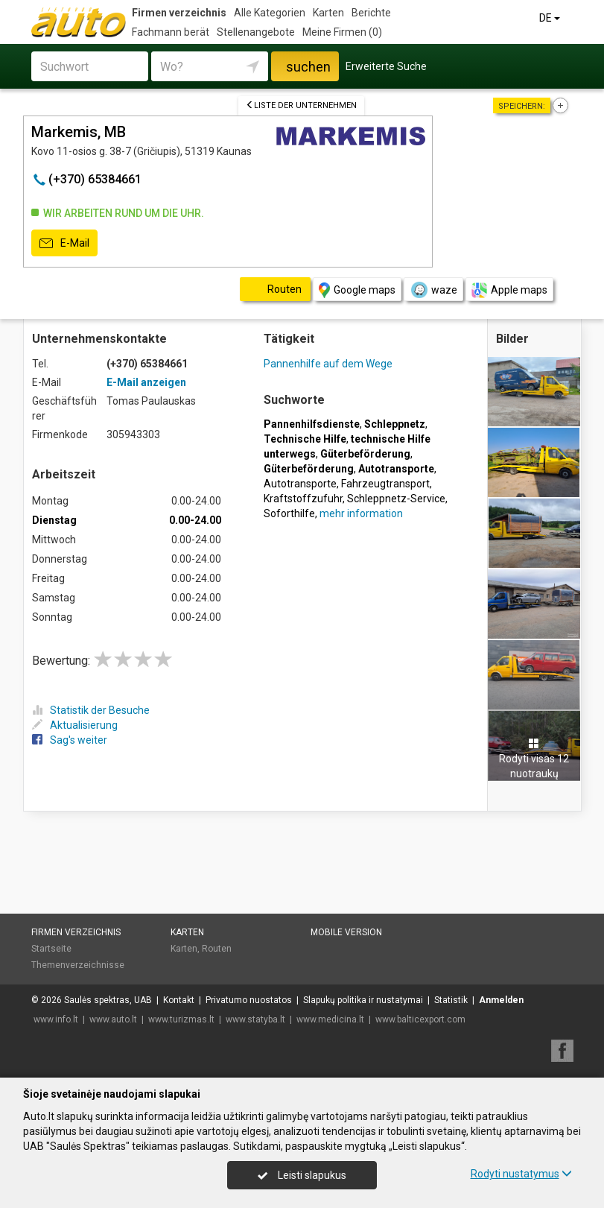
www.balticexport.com (420, 1019)
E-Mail (64, 243)
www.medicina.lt (330, 1019)
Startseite (51, 948)
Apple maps (509, 290)
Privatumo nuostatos (249, 1000)
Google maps (357, 290)
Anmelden (501, 1000)
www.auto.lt (113, 1019)
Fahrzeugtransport (385, 484)
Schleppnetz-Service (396, 499)
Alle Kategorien (269, 13)
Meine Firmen (342, 32)
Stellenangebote (256, 32)
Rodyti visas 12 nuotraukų (534, 758)
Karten (328, 13)
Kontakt (178, 1000)
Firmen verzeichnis (179, 13)
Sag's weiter (69, 740)
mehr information (361, 513)
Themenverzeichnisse (77, 965)
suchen (308, 67)
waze (433, 290)
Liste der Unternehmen (301, 105)
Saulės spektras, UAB (108, 1000)
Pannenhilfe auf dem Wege (328, 364)
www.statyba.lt (255, 1019)
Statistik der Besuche (91, 710)
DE (550, 18)
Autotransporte (300, 484)
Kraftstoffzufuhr (303, 499)
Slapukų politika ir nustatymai (363, 1000)
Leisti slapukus (302, 1175)
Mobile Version (346, 932)
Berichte (371, 13)
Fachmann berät (170, 32)
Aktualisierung (75, 725)
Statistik (451, 1000)
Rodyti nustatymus (521, 1174)
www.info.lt (56, 1019)
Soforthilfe (289, 513)
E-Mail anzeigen (146, 382)
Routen (217, 948)
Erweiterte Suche (386, 66)
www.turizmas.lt (181, 1019)
